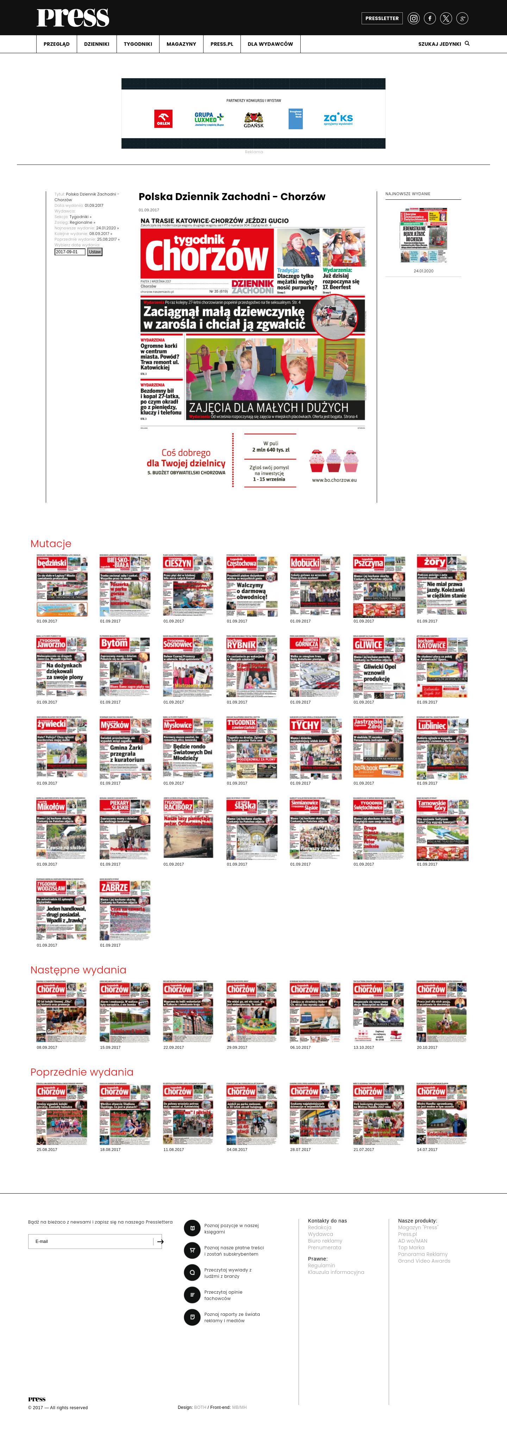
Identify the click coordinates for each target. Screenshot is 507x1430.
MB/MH (239, 1407)
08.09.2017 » (100, 233)
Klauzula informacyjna (336, 1272)
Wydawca (320, 1234)
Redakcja (319, 1227)
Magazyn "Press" (418, 1227)
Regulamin (321, 1265)
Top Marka (411, 1247)
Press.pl (407, 1234)
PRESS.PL (222, 44)
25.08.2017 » (108, 239)
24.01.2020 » (107, 228)
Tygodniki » (81, 216)
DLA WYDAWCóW (270, 44)
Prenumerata (325, 1247)
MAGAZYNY (181, 44)
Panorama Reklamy (423, 1254)
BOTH (200, 1407)
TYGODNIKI (138, 44)
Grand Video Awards (424, 1260)
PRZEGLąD (57, 44)
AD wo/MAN (412, 1240)
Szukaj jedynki (439, 44)
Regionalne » (82, 222)
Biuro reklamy (325, 1240)
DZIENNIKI (96, 44)
